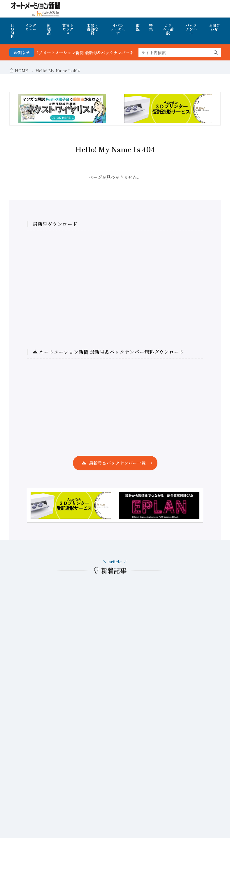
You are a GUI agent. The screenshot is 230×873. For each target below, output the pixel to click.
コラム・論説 (168, 29)
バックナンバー (191, 29)
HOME (12, 30)
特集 (151, 27)
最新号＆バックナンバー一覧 (117, 463)
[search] (216, 52)
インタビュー (30, 27)
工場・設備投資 (92, 29)
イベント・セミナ (117, 29)
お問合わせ (214, 27)
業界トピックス (67, 29)
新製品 (49, 29)
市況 (138, 27)
